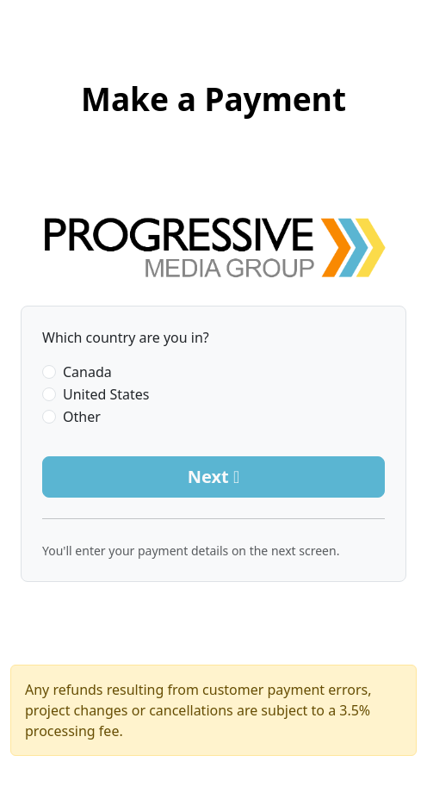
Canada (87, 371)
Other (82, 416)
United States (106, 394)
